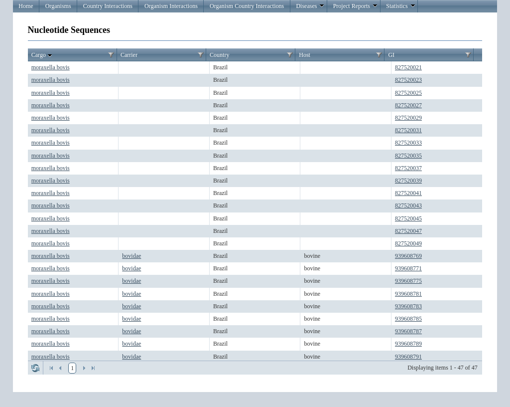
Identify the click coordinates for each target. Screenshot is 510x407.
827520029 (408, 117)
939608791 (408, 356)
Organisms (58, 5)
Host (304, 54)
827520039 (408, 180)
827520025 (408, 92)
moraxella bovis (50, 67)
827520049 (408, 243)
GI (391, 54)
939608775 (408, 280)
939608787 (408, 331)
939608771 (408, 268)
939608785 (408, 318)
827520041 (408, 193)
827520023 (408, 79)
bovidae (131, 255)
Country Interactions (107, 5)
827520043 (408, 205)
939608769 (408, 255)
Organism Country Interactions (247, 5)
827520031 (408, 130)
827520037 (408, 168)
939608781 (408, 293)
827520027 (408, 105)
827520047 (408, 230)
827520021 (408, 67)
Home (25, 5)
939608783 (408, 306)
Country (219, 54)
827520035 (408, 155)
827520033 (408, 142)
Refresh (35, 368)
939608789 (408, 343)
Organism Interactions (171, 5)
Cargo (42, 55)
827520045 (408, 218)
